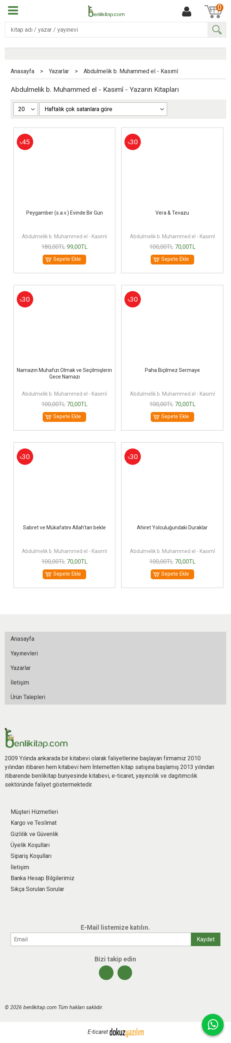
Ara (217, 29)
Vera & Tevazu (172, 213)
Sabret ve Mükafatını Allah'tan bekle (64, 527)
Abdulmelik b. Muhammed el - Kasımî (64, 236)
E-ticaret (98, 1032)
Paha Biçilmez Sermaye (172, 370)
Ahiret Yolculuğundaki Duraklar (172, 527)
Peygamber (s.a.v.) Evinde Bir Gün (64, 213)
